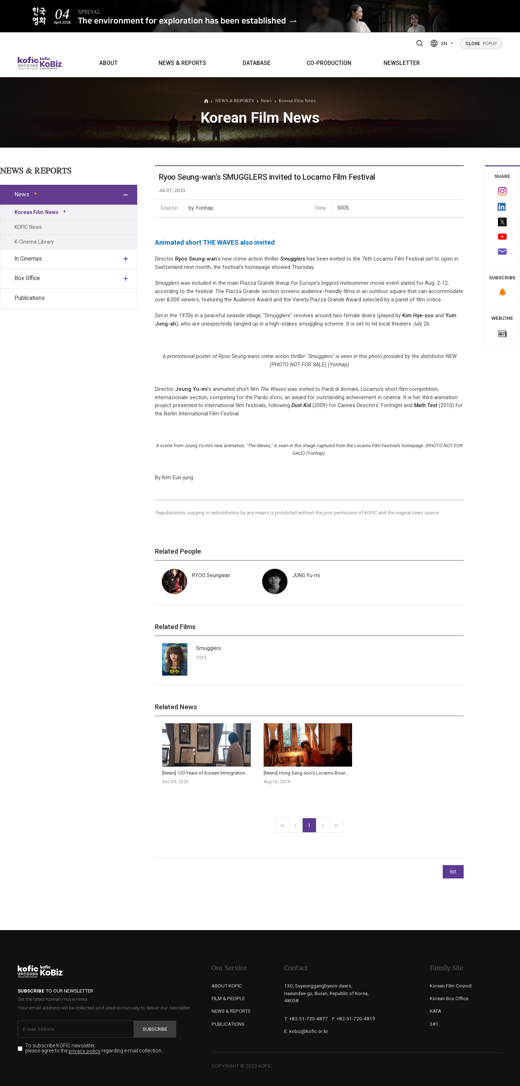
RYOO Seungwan (211, 575)
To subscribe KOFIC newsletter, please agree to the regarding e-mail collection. (93, 1048)
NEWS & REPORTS (182, 63)
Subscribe (155, 1029)
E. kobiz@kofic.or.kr (306, 1031)
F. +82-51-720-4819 (353, 1018)
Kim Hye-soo (418, 315)
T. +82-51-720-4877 (306, 1018)
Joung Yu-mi (191, 389)
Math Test (425, 405)
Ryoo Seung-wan (196, 259)
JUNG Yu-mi (306, 575)
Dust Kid (301, 405)
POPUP (481, 43)
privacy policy (84, 1051)
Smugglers (292, 259)
